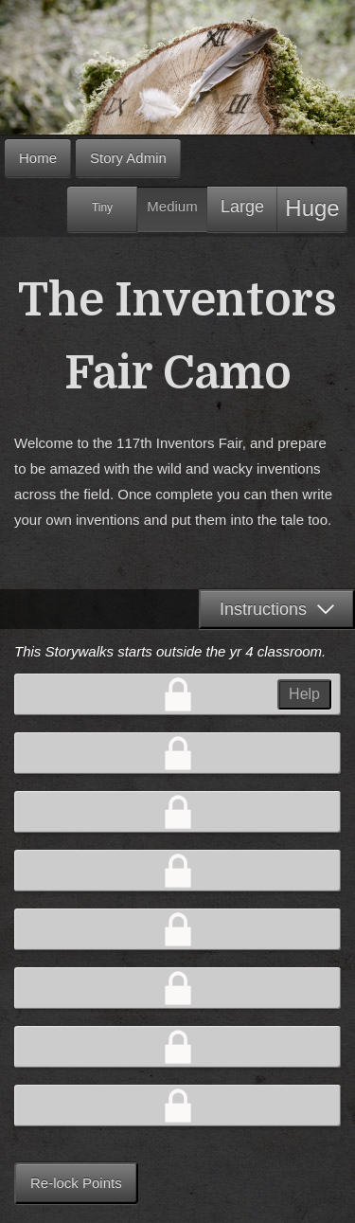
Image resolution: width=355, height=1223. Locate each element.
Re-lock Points (76, 1183)
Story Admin (128, 158)
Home (38, 158)
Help (304, 694)
